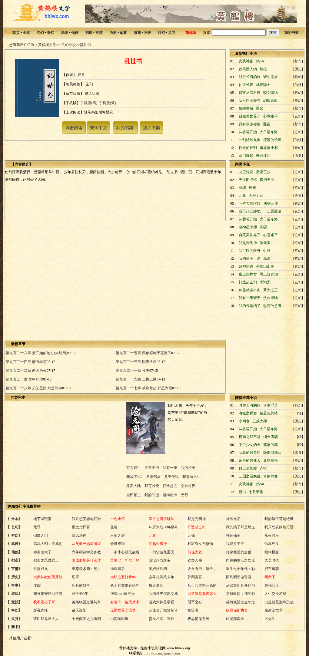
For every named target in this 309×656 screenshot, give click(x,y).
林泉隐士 (263, 85)
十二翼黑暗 (272, 211)
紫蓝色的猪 (269, 413)
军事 (123, 33)
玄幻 (40, 33)
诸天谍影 (79, 610)
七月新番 (256, 492)
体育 (298, 452)
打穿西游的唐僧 (238, 552)
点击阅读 (73, 127)
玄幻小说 (68, 45)
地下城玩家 (42, 519)
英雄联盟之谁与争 (86, 602)
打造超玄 (170, 486)
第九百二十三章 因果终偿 (136, 362)
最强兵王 (271, 585)
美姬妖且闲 (158, 569)
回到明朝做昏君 (238, 577)
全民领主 (134, 495)
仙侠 (74, 33)
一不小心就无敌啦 (124, 552)
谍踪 (37, 585)
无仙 (191, 535)
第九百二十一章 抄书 (132, 370)
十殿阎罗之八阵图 (86, 619)
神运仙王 (233, 535)
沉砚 (263, 227)
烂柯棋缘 (271, 552)
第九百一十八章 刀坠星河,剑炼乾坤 (34, 388)
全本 (26, 33)
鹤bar (260, 61)
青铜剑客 (270, 476)
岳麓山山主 (265, 266)
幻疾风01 (270, 100)
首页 (16, 33)
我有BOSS (190, 477)
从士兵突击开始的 (124, 585)
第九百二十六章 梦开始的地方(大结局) (36, 353)
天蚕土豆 (256, 195)
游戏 (137, 33)
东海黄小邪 (269, 148)
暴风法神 (79, 535)
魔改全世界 (273, 610)
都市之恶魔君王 (46, 560)
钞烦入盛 (195, 560)
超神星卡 (170, 495)
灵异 (171, 33)
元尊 (184, 495)
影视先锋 (40, 610)
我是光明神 (197, 519)
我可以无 (152, 486)
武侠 (64, 33)
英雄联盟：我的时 (240, 594)
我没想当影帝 (160, 560)
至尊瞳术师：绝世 (86, 569)
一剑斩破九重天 (161, 552)
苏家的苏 (270, 445)
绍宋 (75, 577)
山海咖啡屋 (119, 619)
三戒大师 (259, 421)
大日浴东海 (269, 132)
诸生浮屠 (270, 77)
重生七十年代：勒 (240, 569)
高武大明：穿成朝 (47, 544)
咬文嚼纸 (270, 93)
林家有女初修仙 (200, 544)
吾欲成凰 (40, 569)
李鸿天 (265, 282)
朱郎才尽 (263, 155)
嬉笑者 (193, 610)
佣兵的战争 (81, 585)
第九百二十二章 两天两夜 (26, 370)
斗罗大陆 (134, 486)
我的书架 (291, 33)
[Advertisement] (57, 280)
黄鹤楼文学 (47, 45)
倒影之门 (40, 535)
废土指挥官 (81, 527)
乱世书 (85, 45)
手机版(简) (88, 103)
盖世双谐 (117, 544)
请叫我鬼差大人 (46, 619)
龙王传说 (171, 477)
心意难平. (271, 116)
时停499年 (80, 594)
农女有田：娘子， (202, 569)
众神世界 (188, 486)
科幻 (161, 33)
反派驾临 (153, 477)
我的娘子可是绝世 (279, 519)
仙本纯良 (271, 544)
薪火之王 (270, 290)
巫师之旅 (117, 535)
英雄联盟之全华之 (240, 602)
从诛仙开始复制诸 (163, 610)
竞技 (147, 33)
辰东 (252, 188)
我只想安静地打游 (86, 519)
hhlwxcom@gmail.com (163, 653)
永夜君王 (271, 535)
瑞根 (263, 69)
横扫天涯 (267, 180)
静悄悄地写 (272, 452)
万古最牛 (134, 468)
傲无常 (265, 243)
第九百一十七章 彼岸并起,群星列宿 (144, 388)
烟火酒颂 (270, 437)
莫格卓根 (270, 460)
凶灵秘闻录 (235, 619)
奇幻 (50, 33)
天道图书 (152, 468)
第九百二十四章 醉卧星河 (26, 362)
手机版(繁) (107, 103)
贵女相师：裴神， (163, 619)
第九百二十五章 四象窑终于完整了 (143, 353)
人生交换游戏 (275, 594)
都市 (88, 33)
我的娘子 (188, 468)
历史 (113, 33)
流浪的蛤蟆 (272, 140)
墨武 (259, 108)
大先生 (269, 619)
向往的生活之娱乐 (240, 560)
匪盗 (267, 124)
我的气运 (152, 495)
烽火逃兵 (156, 585)
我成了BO (134, 477)
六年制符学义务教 (86, 552)
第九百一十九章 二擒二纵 (136, 379)
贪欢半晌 (270, 298)
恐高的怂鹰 (272, 306)
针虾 (267, 251)
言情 (99, 33)
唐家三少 (263, 172)
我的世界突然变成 (163, 594)
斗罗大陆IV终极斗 (163, 527)
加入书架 (151, 127)
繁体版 (190, 33)
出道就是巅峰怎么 (279, 602)
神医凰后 (233, 519)
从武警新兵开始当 (240, 585)
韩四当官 (195, 577)
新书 (14, 627)
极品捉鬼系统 (198, 619)
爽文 (298, 195)
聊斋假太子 (42, 552)
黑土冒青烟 (269, 274)
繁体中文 (98, 127)
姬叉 (81, 75)
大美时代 (271, 560)
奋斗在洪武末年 (161, 577)
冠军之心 (195, 602)
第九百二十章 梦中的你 (24, 379)
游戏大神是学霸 (161, 602)
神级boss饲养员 (122, 594)
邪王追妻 (271, 569)
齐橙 (263, 468)
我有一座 (170, 468)
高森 (267, 258)
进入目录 (92, 93)
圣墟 (114, 527)
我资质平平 (235, 544)
